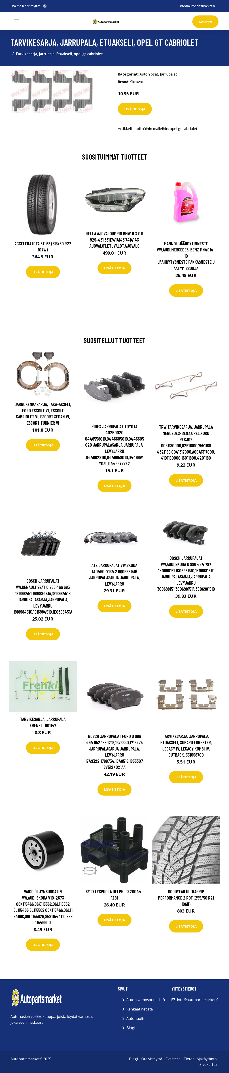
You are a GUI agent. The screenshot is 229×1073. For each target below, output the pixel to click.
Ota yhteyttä (151, 1058)
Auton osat (149, 74)
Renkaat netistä (139, 1009)
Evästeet (173, 1058)
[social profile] (45, 6)
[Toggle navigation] (17, 21)
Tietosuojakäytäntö (200, 1058)
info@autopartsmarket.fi (197, 6)
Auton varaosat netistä (145, 999)
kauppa (205, 21)
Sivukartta (208, 1064)
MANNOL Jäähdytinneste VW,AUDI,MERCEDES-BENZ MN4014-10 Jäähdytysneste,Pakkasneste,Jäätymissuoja (186, 256)
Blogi (130, 1027)
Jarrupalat (168, 74)
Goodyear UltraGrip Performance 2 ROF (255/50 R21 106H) (186, 897)
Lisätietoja (134, 109)
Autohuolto (136, 1018)
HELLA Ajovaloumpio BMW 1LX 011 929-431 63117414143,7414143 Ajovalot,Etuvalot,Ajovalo (114, 240)
